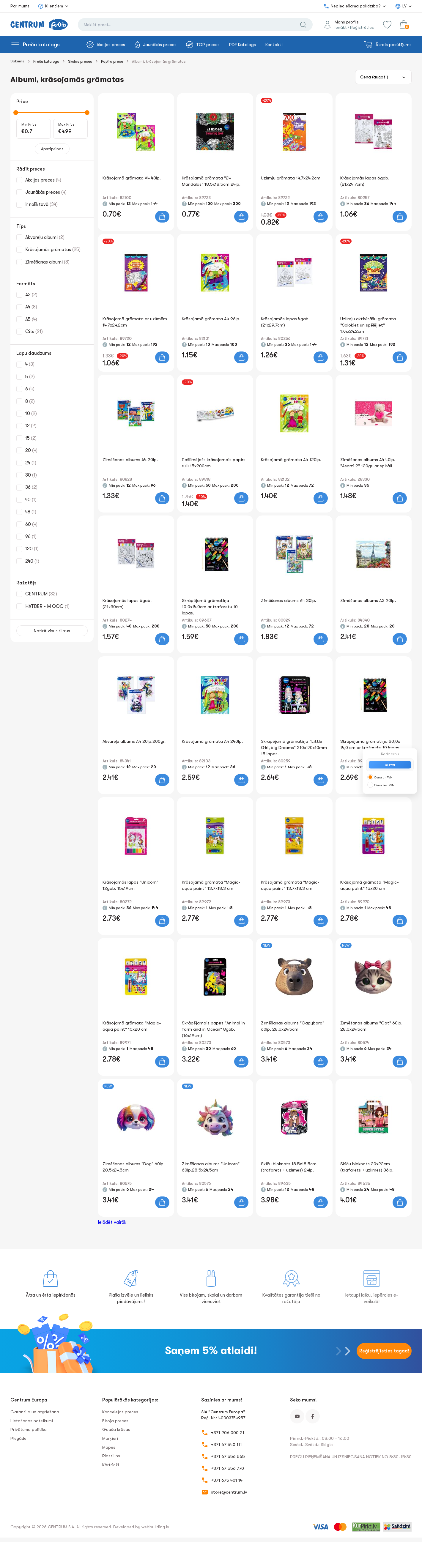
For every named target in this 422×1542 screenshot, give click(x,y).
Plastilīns (111, 1455)
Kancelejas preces (120, 1411)
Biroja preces (115, 1420)
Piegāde (18, 1438)
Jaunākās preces (156, 44)
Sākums (17, 61)
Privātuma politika (28, 1429)
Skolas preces (80, 61)
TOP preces (203, 44)
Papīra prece (112, 61)
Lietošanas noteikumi (31, 1420)
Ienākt (340, 27)
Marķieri (110, 1438)
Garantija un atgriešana (34, 1411)
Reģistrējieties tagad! (384, 1351)
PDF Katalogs (242, 44)
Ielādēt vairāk (112, 1222)
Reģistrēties (362, 27)
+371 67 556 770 (227, 1468)
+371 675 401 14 (227, 1480)
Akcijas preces (105, 44)
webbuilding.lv (155, 1526)
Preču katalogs (41, 45)
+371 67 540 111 (226, 1444)
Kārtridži (110, 1464)
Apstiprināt (52, 148)
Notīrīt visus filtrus (52, 630)
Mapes (108, 1447)
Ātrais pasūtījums (388, 44)
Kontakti (274, 44)
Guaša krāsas (116, 1429)
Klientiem (50, 6)
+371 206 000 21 (227, 1432)
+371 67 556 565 (228, 1456)
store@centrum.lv (229, 1492)
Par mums (19, 6)
